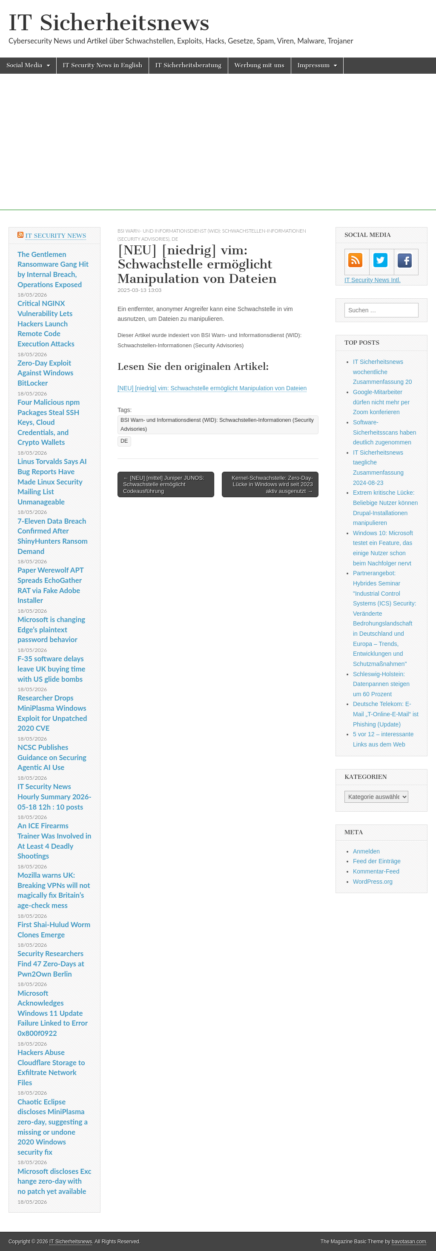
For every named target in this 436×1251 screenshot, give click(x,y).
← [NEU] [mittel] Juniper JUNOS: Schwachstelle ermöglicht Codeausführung (163, 484)
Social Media (24, 65)
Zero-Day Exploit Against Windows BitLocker (45, 372)
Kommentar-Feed (376, 871)
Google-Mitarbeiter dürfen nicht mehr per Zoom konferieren (381, 402)
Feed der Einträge (377, 861)
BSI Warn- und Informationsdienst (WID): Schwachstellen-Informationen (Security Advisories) (217, 424)
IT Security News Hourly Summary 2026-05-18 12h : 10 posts (54, 796)
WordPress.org (373, 881)
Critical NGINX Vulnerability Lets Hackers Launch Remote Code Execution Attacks (46, 323)
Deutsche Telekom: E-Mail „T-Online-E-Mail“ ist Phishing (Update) (386, 713)
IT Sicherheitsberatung (188, 65)
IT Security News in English (102, 65)
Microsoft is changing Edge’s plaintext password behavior (51, 629)
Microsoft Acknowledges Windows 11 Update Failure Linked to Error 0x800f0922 (52, 1013)
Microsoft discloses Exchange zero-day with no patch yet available (54, 1181)
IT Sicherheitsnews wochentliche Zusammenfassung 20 (382, 371)
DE (175, 239)
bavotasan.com (409, 1242)
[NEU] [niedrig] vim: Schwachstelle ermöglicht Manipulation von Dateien (212, 388)
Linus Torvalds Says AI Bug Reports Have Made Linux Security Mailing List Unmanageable (52, 481)
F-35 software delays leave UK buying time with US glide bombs (51, 668)
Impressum (314, 65)
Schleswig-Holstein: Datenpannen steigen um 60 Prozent (381, 684)
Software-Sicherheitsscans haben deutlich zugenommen (384, 432)
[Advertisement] (218, 150)
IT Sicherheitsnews (109, 23)
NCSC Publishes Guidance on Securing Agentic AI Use (51, 757)
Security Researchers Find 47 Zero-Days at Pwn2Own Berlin (50, 963)
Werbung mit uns (259, 65)
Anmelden (366, 851)
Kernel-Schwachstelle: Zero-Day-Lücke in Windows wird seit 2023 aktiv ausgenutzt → (272, 484)
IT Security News (55, 235)
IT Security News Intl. (372, 280)
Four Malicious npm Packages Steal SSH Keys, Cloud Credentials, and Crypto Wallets (48, 422)
